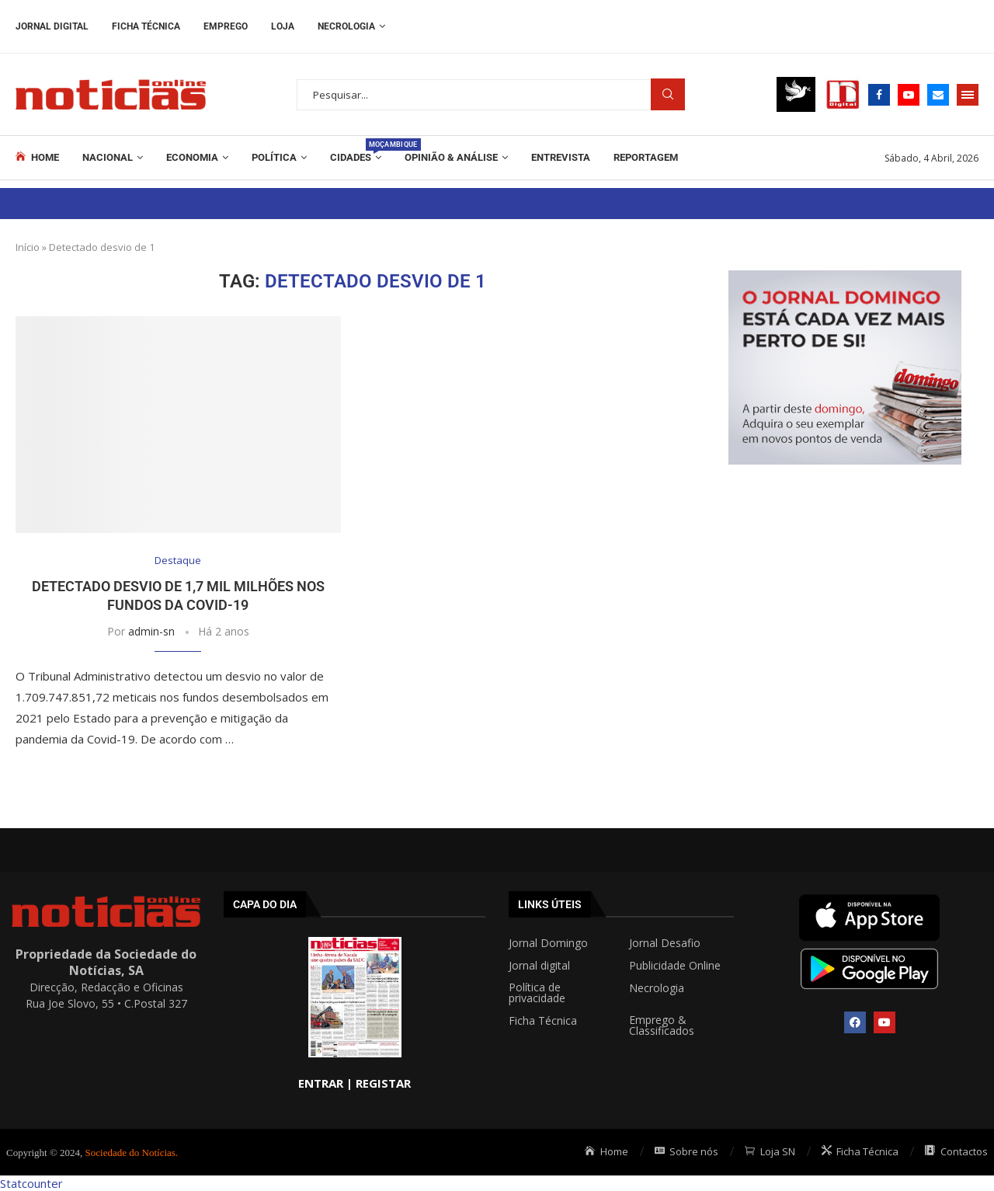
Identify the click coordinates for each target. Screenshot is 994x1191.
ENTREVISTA (560, 157)
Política (274, 157)
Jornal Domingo (548, 943)
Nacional (107, 157)
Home (37, 157)
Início (28, 247)
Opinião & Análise (451, 157)
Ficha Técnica (146, 26)
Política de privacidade (537, 993)
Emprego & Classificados (661, 1025)
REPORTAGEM (645, 157)
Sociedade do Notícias (130, 1152)
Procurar (668, 94)
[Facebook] (879, 95)
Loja (282, 26)
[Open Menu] (967, 95)
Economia (192, 157)
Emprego (225, 26)
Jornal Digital (52, 26)
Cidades (355, 150)
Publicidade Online (675, 965)
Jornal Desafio (664, 943)
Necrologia (346, 26)
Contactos (956, 1151)
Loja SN (770, 1151)
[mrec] (844, 278)
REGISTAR (383, 1083)
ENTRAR (320, 1083)
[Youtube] (908, 95)
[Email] (938, 95)
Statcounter (31, 1183)
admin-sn (151, 631)
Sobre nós (687, 1151)
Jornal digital (539, 965)
